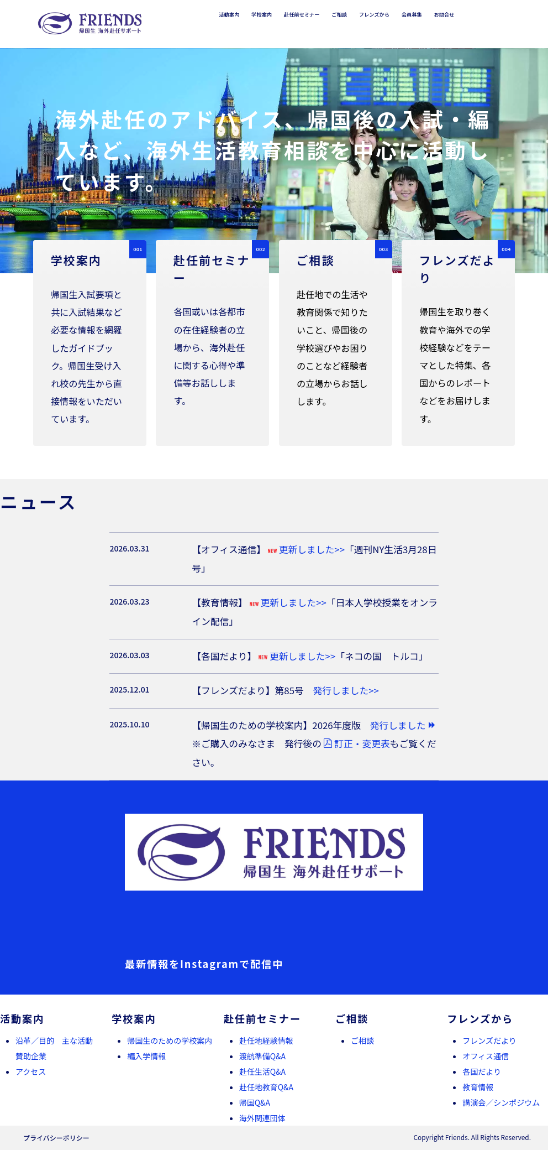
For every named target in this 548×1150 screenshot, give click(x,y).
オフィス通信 (485, 1055)
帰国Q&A (254, 1102)
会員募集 (412, 14)
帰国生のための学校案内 (169, 1040)
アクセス (30, 1071)
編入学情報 (146, 1055)
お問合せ (444, 14)
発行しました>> (346, 690)
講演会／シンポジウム (501, 1102)
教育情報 (477, 1086)
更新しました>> (305, 549)
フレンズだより (489, 1040)
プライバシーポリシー (56, 1137)
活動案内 (229, 14)
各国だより (481, 1071)
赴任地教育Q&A (266, 1086)
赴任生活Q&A (262, 1071)
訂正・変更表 (356, 743)
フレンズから (374, 14)
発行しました (403, 725)
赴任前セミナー (302, 14)
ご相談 (339, 14)
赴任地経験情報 (266, 1040)
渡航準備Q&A (262, 1055)
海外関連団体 (262, 1117)
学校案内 (261, 14)
